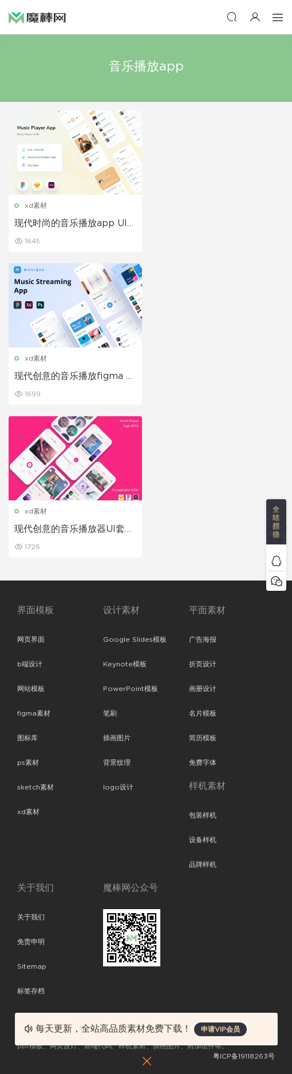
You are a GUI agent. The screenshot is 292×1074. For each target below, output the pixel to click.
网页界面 (31, 639)
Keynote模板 (125, 664)
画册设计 (202, 688)
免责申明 (31, 941)
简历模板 (202, 738)
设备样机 (202, 839)
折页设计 (202, 664)
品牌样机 (202, 864)
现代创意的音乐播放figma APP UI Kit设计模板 (73, 377)
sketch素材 (35, 787)
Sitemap (31, 966)
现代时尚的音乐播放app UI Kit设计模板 (70, 224)
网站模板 (31, 688)
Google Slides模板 (135, 639)
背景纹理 (117, 762)
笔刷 (110, 713)
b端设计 (29, 664)
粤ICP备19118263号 (244, 1056)
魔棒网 (37, 17)
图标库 (27, 738)
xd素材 (36, 205)
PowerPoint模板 (130, 688)
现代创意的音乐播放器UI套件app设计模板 (74, 529)
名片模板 (202, 713)
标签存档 (31, 991)
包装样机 (202, 815)
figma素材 (33, 713)
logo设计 (118, 787)
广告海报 (202, 639)
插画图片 (117, 738)
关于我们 (31, 917)
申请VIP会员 (220, 1029)
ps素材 (28, 762)
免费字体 (202, 762)
